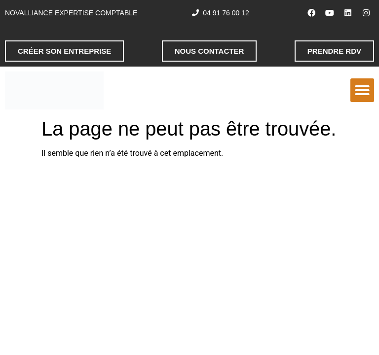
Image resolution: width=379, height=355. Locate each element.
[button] (362, 90)
